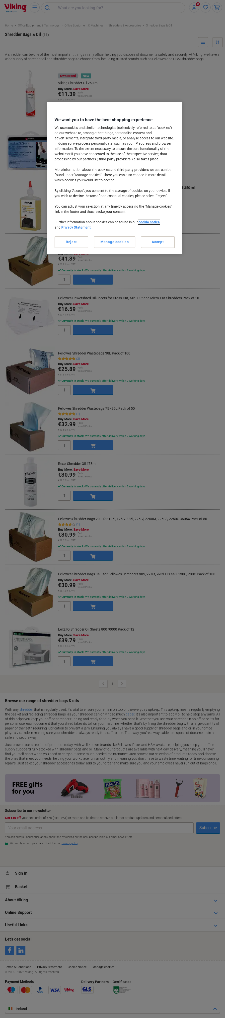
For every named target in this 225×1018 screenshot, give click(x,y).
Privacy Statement (76, 227)
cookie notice (149, 222)
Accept (158, 242)
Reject (71, 242)
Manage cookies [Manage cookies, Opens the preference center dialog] (114, 242)
